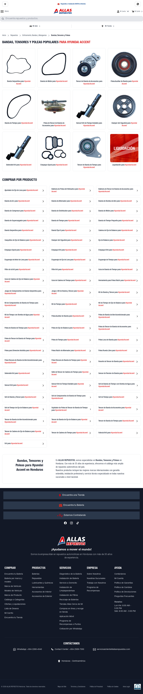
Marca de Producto (13, 595)
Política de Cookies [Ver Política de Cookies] (112, 687)
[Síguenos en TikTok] (77, 523)
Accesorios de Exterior (42, 596)
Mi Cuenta (118, 579)
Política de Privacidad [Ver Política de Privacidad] (96, 687)
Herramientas (38, 588)
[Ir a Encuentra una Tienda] (71, 495)
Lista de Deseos (11, 609)
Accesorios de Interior (42, 592)
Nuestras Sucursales (96, 579)
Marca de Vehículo (12, 586)
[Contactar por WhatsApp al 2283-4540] (138, 4)
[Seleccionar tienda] (107, 26)
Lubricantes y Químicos (42, 583)
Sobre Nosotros (94, 574)
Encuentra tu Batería (13, 574)
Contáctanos (120, 574)
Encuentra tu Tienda (13, 618)
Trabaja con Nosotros (96, 583)
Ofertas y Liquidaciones (14, 604)
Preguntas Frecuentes (124, 596)
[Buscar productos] (3, 19)
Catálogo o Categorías (14, 600)
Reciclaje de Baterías (68, 600)
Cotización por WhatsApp (70, 629)
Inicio (4, 35)
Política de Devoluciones (125, 592)
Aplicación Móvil (66, 617)
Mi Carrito (8, 613)
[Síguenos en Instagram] (71, 523)
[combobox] (71, 19)
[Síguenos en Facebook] (65, 523)
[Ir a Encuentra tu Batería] (71, 505)
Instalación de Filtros (68, 595)
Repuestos (14, 35)
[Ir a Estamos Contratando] (71, 515)
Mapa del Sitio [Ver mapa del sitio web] (62, 687)
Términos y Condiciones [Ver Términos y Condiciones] (78, 687)
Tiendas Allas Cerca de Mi (71, 604)
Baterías (35, 574)
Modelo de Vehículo (13, 591)
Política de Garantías (123, 583)
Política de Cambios (123, 588)
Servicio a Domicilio (68, 583)
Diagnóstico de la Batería (70, 574)
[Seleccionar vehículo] (35, 26)
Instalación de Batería (69, 579)
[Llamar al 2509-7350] (5, 4)
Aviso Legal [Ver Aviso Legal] (126, 687)
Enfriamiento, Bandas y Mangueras (34, 35)
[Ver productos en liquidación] (124, 151)
